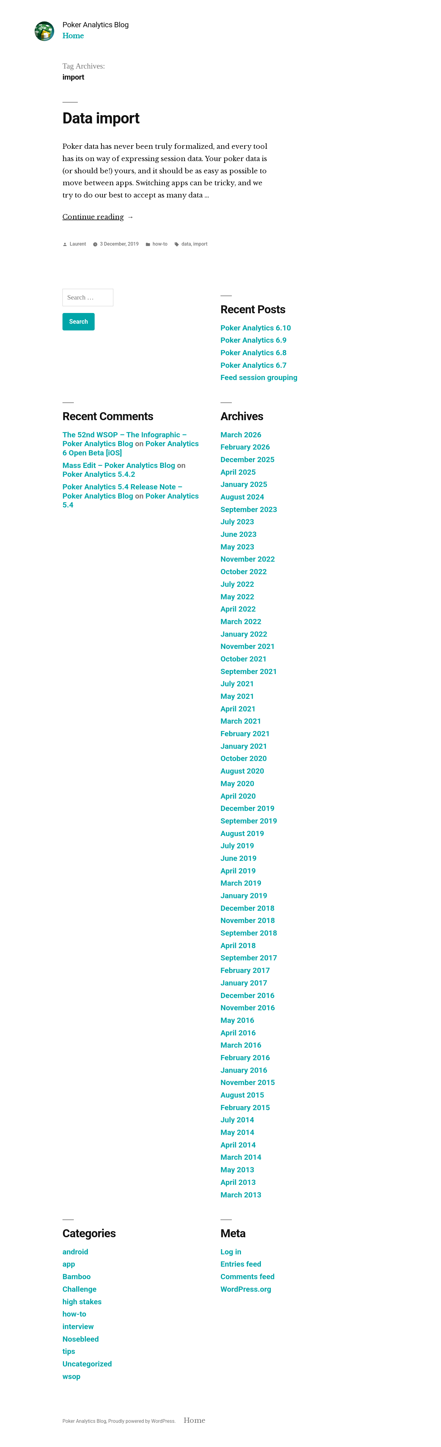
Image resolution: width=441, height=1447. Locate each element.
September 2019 (249, 820)
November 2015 (248, 1082)
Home (73, 36)
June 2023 (239, 534)
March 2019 (241, 883)
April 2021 (238, 708)
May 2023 (237, 546)
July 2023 (237, 521)
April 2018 (238, 945)
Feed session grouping (259, 377)
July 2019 (237, 845)
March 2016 (241, 1045)
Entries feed (241, 1264)
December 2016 (247, 995)
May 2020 (237, 783)
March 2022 (241, 621)
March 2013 (241, 1194)
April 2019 (238, 870)
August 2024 (242, 496)
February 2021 (245, 733)
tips (68, 1351)
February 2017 (245, 970)
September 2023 (249, 509)
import (200, 244)
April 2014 (238, 1144)
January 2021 (244, 746)
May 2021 (237, 696)
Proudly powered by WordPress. (142, 1421)
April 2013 (238, 1182)
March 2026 (241, 434)
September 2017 (249, 957)
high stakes (82, 1301)
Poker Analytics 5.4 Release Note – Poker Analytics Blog (122, 491)
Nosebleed (80, 1339)
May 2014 (237, 1132)
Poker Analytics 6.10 (256, 327)
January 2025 (244, 484)
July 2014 (237, 1119)
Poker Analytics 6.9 (254, 340)
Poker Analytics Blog (95, 24)
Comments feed (248, 1276)
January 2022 (244, 634)
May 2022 (237, 596)
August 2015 (242, 1095)
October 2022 (244, 571)
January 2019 (244, 895)
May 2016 (237, 1020)
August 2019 (242, 833)
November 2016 (248, 1007)
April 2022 (238, 609)
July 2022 (237, 584)
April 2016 (238, 1032)
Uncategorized (87, 1363)
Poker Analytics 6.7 (254, 365)
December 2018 (247, 908)
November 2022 (248, 559)
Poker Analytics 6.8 (254, 352)
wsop (71, 1376)
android (75, 1251)
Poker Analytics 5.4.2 (98, 474)
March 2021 (241, 721)
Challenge (79, 1289)
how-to (160, 244)
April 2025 (238, 472)
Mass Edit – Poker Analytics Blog (118, 465)
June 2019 (239, 858)
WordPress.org (246, 1289)
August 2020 (242, 771)
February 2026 (245, 447)
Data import (100, 118)
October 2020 (244, 758)
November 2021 (248, 646)
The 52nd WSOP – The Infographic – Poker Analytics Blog (124, 439)
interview (78, 1326)
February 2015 (245, 1107)
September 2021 (249, 671)
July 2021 (237, 683)
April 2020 (238, 796)
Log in (231, 1251)
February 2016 (245, 1057)
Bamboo (76, 1276)
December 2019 (247, 808)
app (68, 1264)
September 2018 (249, 933)
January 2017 (244, 982)
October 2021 (244, 658)
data (186, 244)
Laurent (78, 244)
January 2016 (244, 1070)
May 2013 (237, 1169)
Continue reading (98, 217)
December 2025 (247, 459)
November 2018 (248, 920)
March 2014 (241, 1157)
